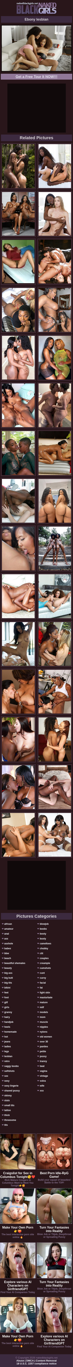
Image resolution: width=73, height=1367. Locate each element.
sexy (7, 1080)
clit (41, 953)
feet (6, 992)
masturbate (46, 997)
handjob (8, 1022)
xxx (42, 1090)
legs (6, 1051)
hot (6, 1036)
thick (7, 1115)
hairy (7, 1017)
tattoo (7, 1110)
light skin (45, 992)
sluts (7, 1100)
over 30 (44, 1041)
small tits (9, 1105)
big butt (8, 978)
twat (42, 1066)
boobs (43, 928)
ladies (7, 1046)
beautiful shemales (14, 963)
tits (6, 1125)
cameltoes (45, 943)
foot (6, 997)
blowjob (44, 924)
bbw (6, 953)
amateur (8, 928)
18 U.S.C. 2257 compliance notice (37, 1363)
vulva (43, 1080)
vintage (44, 1076)
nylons (43, 1031)
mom (42, 1017)
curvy (43, 978)
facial (43, 982)
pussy (43, 1056)
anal (6, 933)
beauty (8, 968)
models (44, 1012)
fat (41, 987)
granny (8, 1012)
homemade (10, 1031)
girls (6, 1007)
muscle (44, 1022)
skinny (8, 1095)
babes (7, 948)
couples (44, 958)
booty (43, 933)
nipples (44, 1027)
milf (42, 1007)
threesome (10, 1120)
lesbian (8, 1056)
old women (46, 1036)
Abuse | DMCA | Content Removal (36, 1360)
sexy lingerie (11, 1085)
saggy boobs (11, 1066)
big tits (8, 982)
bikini (7, 987)
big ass (8, 973)
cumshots (45, 968)
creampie (45, 963)
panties (44, 1046)
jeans (7, 1041)
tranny (43, 1061)
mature (43, 1002)
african (8, 924)
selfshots (9, 1071)
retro (7, 1061)
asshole (8, 943)
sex (6, 1076)
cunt (42, 973)
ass (6, 938)
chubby (44, 948)
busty (43, 938)
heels (7, 1027)
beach (7, 958)
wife (42, 1085)
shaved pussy (12, 1090)
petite (43, 1051)
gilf (6, 1002)
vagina (43, 1071)
